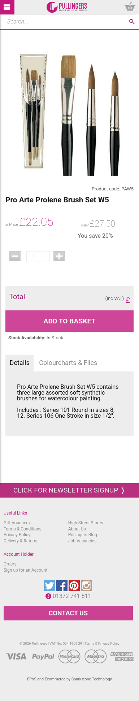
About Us (77, 529)
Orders (10, 564)
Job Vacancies (82, 540)
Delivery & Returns (21, 540)
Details (20, 362)
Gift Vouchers (17, 522)
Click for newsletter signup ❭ (69, 490)
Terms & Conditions (23, 529)
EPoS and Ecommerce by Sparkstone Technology (69, 679)
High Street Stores (85, 522)
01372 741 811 (73, 596)
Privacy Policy (17, 534)
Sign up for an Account (25, 570)
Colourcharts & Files (68, 362)
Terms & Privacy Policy (102, 643)
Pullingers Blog (82, 534)
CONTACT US (68, 613)
